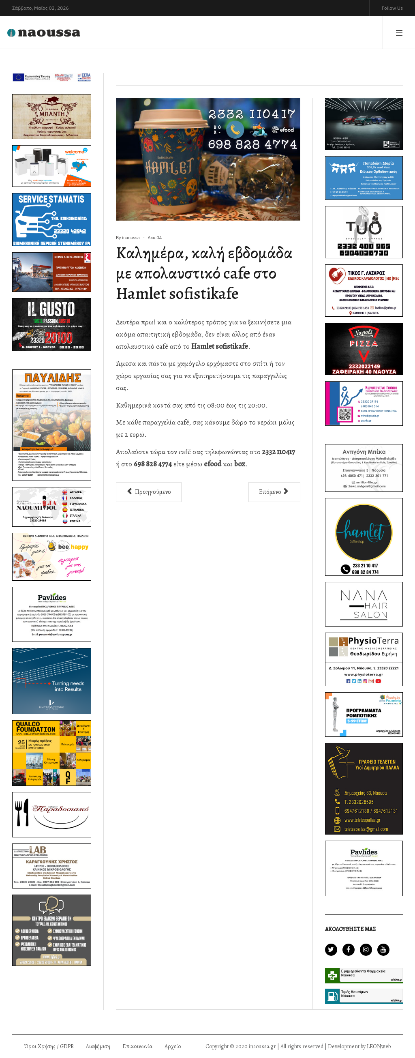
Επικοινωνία (137, 1046)
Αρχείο (173, 1046)
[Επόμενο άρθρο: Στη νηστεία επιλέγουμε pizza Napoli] (274, 492)
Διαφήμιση (98, 1046)
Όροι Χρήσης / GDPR (49, 1046)
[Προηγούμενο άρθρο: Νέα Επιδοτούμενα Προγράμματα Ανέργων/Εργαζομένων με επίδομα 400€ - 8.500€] (149, 492)
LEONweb (379, 1046)
